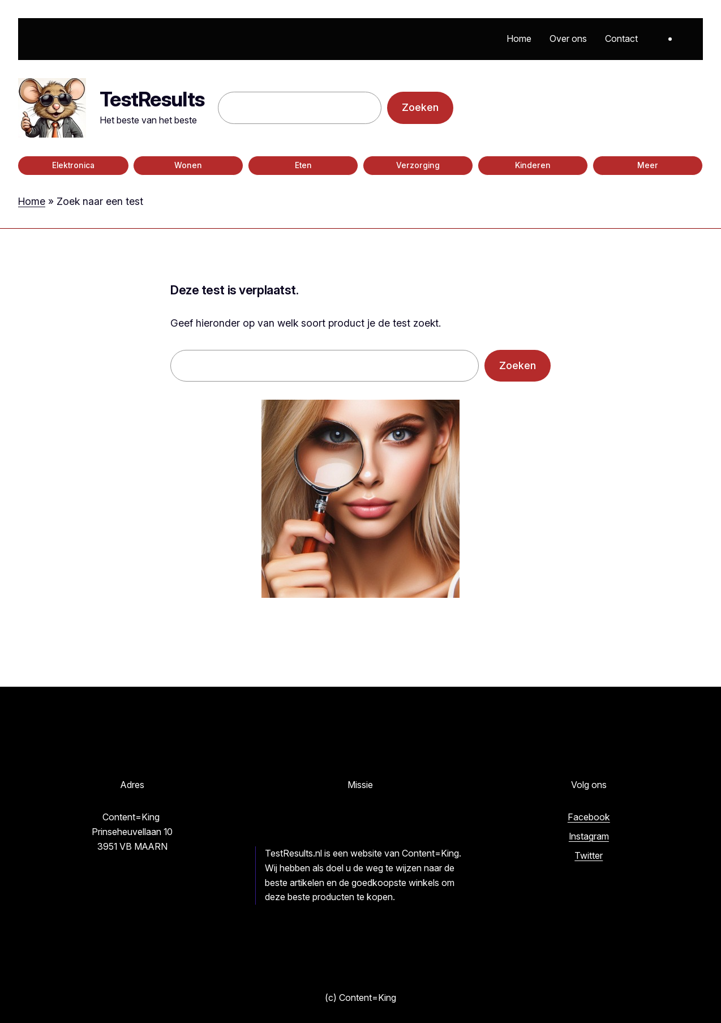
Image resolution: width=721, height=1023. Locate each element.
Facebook (589, 817)
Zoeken (420, 107)
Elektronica (73, 165)
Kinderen (533, 165)
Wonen (188, 165)
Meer (647, 165)
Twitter (588, 855)
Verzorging (418, 165)
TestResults (152, 99)
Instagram (589, 836)
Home (31, 201)
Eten (303, 165)
